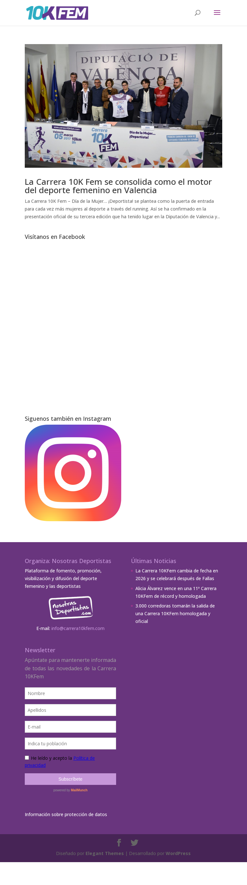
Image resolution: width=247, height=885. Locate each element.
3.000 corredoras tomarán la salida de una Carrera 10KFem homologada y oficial (175, 613)
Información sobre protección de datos (66, 814)
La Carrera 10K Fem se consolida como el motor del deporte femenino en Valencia (118, 186)
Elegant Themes (105, 853)
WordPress (178, 853)
